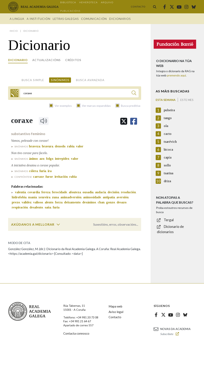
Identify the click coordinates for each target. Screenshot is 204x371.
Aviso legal (116, 312)
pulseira (169, 110)
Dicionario (18, 60)
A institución (38, 18)
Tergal (169, 220)
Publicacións (70, 10)
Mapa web (115, 306)
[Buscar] (134, 93)
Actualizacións (46, 60)
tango (168, 118)
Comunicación (94, 18)
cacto (167, 134)
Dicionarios (120, 18)
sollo (167, 165)
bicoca (168, 149)
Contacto (138, 6)
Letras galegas (66, 18)
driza (167, 181)
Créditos (73, 60)
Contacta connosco (76, 333)
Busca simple (33, 80)
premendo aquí (176, 75)
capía (167, 157)
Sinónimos (60, 80)
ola (166, 126)
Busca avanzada (90, 80)
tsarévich (170, 142)
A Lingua (17, 18)
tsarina (168, 173)
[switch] (58, 224)
